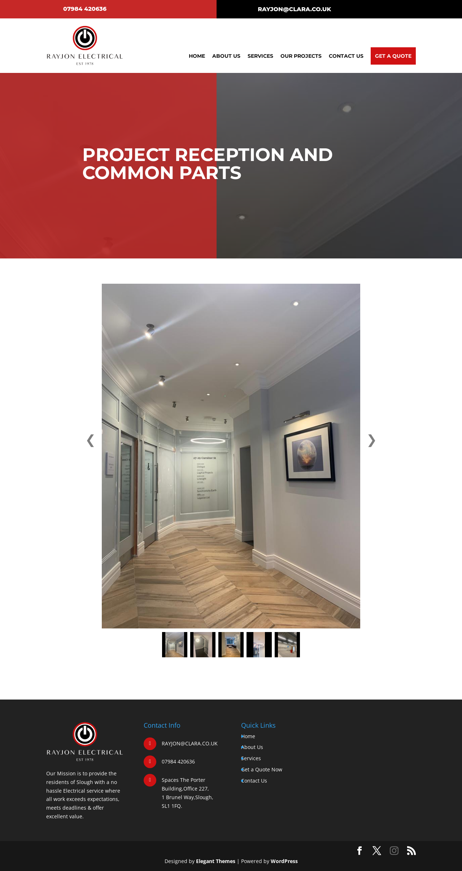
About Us (226, 56)
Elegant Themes (215, 861)
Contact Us (346, 56)
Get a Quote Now (261, 769)
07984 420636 (84, 8)
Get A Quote (393, 56)
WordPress (284, 861)
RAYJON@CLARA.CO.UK (294, 9)
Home (197, 56)
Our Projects (301, 56)
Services (260, 56)
